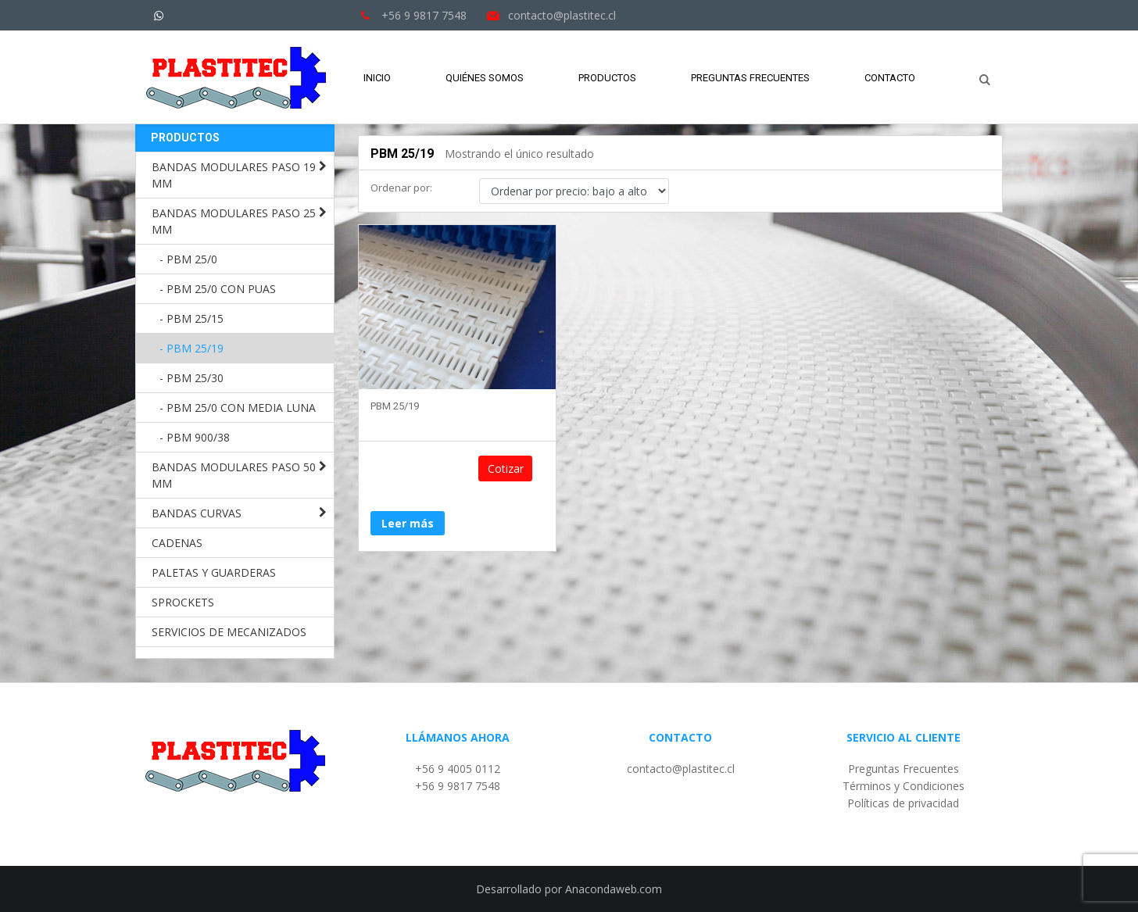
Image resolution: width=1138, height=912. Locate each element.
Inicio (377, 78)
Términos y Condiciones (903, 785)
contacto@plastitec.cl (681, 768)
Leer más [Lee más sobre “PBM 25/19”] (407, 469)
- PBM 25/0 (188, 259)
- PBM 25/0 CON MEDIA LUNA (237, 407)
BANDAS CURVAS (197, 513)
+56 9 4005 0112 (457, 768)
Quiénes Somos (485, 78)
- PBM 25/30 (191, 377)
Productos (607, 78)
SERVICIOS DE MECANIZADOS (229, 631)
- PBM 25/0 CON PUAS (217, 288)
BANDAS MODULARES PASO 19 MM (234, 175)
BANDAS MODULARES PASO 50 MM (234, 475)
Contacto (889, 78)
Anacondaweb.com (613, 889)
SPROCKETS (183, 602)
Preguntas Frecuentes (750, 78)
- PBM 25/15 (191, 318)
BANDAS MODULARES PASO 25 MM (234, 221)
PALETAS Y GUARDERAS (214, 572)
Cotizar (517, 470)
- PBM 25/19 (191, 348)
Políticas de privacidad (903, 803)
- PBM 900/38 (194, 437)
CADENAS (177, 542)
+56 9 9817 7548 (457, 785)
